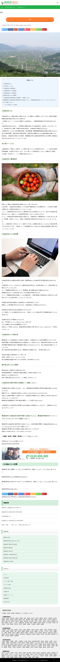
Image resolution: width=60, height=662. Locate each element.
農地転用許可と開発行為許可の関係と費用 (12, 512)
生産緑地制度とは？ (6, 516)
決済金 (25, 25)
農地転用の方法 (7, 561)
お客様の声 (6, 591)
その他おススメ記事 (10, 104)
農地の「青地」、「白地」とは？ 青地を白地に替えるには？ (16, 524)
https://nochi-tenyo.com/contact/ (10, 443)
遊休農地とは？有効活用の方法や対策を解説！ (13, 520)
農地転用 (17, 25)
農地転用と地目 (7, 551)
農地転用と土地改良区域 (9, 554)
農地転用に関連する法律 (9, 544)
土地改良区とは (7, 83)
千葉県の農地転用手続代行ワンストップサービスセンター (28, 660)
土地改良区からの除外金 (9, 93)
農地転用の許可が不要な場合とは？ (10, 496)
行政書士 (21, 25)
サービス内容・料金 (8, 581)
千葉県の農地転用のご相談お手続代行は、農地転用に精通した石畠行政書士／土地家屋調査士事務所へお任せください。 (9, 2)
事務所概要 (6, 598)
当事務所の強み (7, 588)
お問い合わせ (7, 601)
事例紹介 (6, 537)
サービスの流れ (7, 584)
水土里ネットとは (8, 86)
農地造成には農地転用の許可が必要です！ (12, 507)
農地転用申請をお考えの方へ (10, 489)
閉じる (31, 80)
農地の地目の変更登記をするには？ (27, 496)
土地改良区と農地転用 (9, 88)
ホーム (5, 574)
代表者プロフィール (8, 595)
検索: (1, 12)
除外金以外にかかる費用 (9, 95)
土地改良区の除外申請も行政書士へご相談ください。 (17, 97)
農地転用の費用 (7, 547)
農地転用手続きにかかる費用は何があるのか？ (15, 476)
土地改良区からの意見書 (9, 90)
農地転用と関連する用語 (8, 25)
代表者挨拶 (6, 577)
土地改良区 (29, 25)
